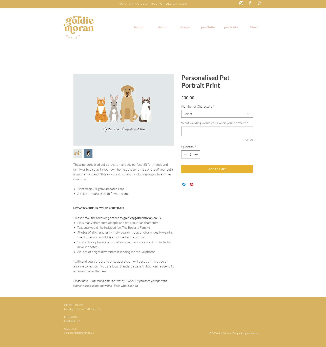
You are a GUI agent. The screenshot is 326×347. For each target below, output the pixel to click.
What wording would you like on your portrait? (214, 123)
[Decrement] (185, 154)
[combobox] (217, 114)
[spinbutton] (191, 154)
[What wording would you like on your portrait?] (217, 131)
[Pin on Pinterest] (191, 184)
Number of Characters (197, 106)
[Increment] (196, 154)
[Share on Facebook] (183, 184)
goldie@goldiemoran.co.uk (79, 332)
